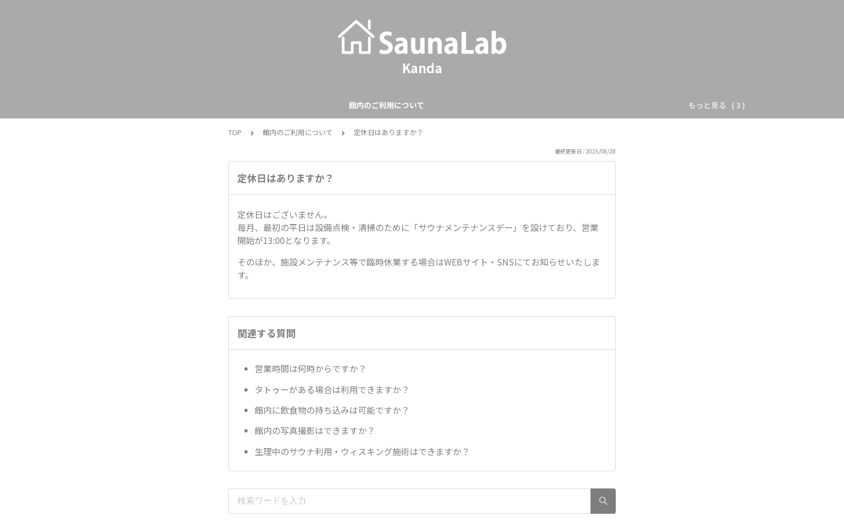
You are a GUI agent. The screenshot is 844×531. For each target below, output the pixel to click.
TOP (235, 132)
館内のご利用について (327, 105)
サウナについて (474, 105)
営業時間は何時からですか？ (311, 368)
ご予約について (407, 105)
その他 (527, 105)
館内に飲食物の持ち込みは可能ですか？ (332, 409)
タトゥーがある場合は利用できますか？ (332, 389)
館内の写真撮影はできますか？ (315, 430)
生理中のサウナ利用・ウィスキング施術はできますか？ (362, 451)
